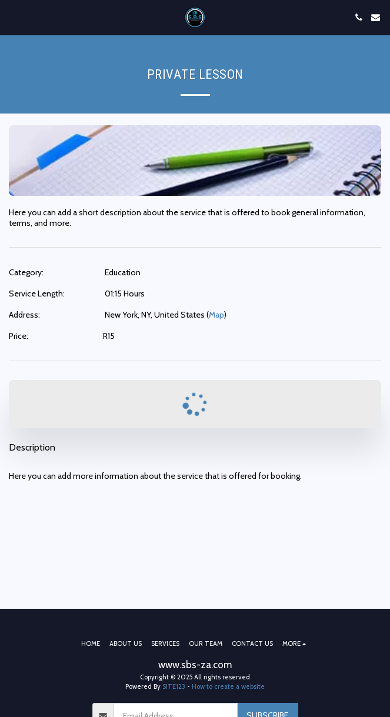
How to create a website (228, 686)
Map (216, 314)
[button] (13, 17)
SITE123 (173, 686)
